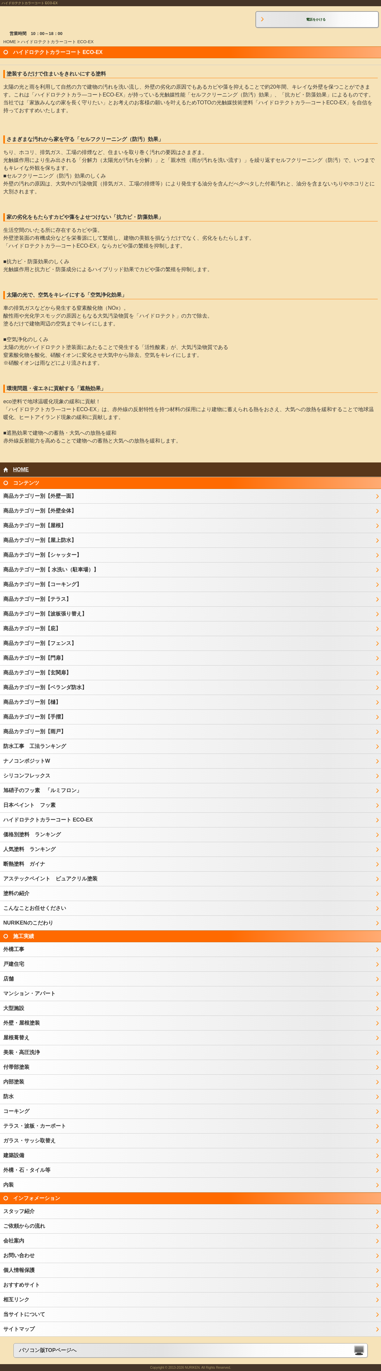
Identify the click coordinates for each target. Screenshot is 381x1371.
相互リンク (16, 1299)
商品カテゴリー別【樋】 (32, 702)
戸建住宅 (13, 964)
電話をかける (316, 19)
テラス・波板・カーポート (34, 1126)
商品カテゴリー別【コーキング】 (42, 584)
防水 (8, 1096)
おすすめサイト (21, 1285)
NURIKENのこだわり (28, 923)
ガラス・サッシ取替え (29, 1140)
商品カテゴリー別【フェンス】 (40, 643)
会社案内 (13, 1240)
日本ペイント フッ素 (29, 805)
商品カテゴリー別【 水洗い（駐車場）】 (51, 569)
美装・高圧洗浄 (21, 1052)
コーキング (16, 1111)
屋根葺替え (16, 1037)
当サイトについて (24, 1314)
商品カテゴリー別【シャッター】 (42, 555)
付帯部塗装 (16, 1067)
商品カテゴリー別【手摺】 (34, 717)
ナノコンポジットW (26, 761)
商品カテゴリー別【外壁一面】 (40, 496)
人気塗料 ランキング (29, 849)
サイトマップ (19, 1329)
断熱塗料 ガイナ (24, 864)
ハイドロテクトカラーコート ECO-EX (48, 820)
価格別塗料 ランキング (32, 834)
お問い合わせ (19, 1255)
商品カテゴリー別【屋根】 (34, 525)
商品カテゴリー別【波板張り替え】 (45, 613)
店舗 (8, 978)
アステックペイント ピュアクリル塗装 (50, 878)
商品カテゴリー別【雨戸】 (34, 731)
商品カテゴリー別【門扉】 (34, 658)
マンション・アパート (29, 993)
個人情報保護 (19, 1270)
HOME (9, 41)
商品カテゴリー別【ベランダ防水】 (45, 687)
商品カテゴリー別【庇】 (32, 628)
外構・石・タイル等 (26, 1170)
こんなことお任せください (34, 908)
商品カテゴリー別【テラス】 (37, 599)
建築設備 (13, 1155)
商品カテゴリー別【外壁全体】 (40, 510)
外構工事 (13, 949)
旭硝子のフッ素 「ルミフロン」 (42, 790)
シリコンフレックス (26, 775)
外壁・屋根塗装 (21, 1023)
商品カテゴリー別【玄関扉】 (37, 672)
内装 (8, 1185)
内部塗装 (13, 1082)
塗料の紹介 (16, 893)
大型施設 (13, 1008)
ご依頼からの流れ (24, 1226)
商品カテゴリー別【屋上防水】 (40, 540)
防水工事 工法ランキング (34, 746)
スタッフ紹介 (19, 1211)
